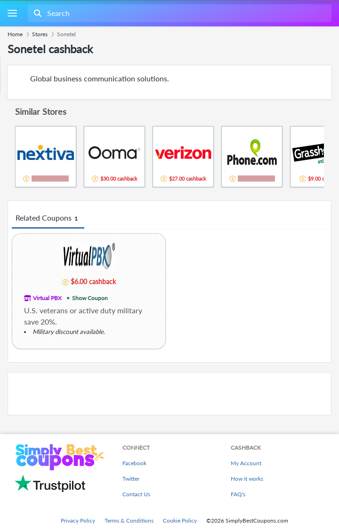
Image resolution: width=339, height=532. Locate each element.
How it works (247, 478)
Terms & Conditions (129, 520)
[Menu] (12, 13)
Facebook (134, 463)
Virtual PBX (47, 298)
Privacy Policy (78, 520)
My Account (246, 463)
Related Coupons (48, 218)
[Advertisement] (169, 394)
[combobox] (178, 13)
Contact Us (136, 494)
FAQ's (238, 494)
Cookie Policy (180, 520)
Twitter (130, 478)
